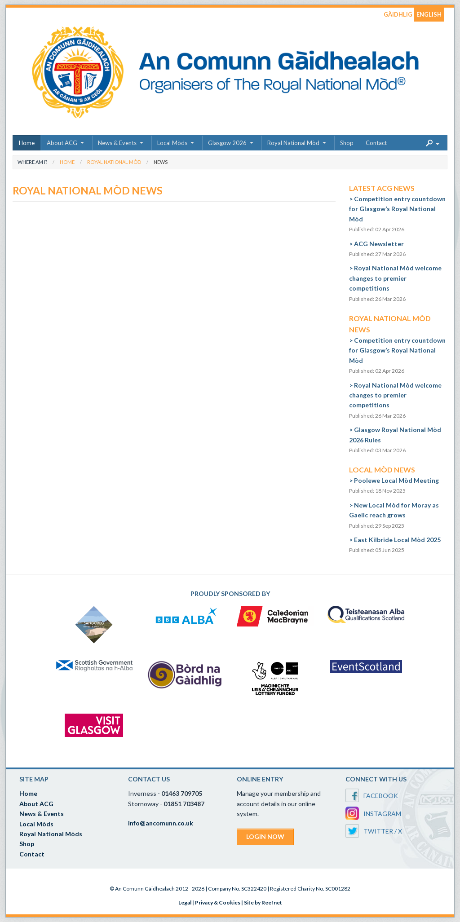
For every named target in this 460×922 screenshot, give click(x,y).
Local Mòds (172, 142)
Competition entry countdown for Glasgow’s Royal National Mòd (397, 209)
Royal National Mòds (50, 834)
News (161, 162)
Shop (347, 142)
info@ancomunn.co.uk (160, 823)
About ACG (62, 142)
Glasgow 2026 (227, 142)
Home (27, 142)
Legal (184, 902)
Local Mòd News (382, 469)
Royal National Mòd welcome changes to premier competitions (395, 278)
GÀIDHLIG (398, 14)
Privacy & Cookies (217, 902)
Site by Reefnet (263, 902)
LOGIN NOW (265, 836)
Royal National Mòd (293, 142)
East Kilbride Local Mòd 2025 (397, 539)
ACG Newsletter (379, 243)
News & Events (117, 142)
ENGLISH (429, 14)
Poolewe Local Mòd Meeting (396, 480)
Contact (376, 142)
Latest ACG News (382, 188)
